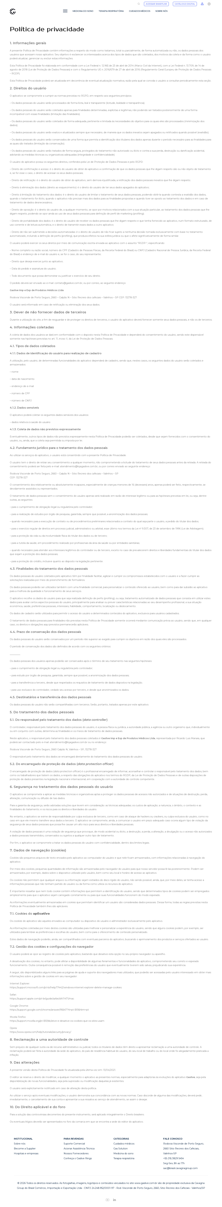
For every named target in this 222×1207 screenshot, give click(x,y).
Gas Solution (120, 1148)
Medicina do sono (123, 1153)
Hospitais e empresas (26, 1153)
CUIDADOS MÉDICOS (139, 11)
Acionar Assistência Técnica (79, 1148)
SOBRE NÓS (161, 11)
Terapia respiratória (123, 1158)
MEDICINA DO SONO (83, 11)
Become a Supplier (25, 1148)
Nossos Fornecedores (76, 1153)
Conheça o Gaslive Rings (78, 1158)
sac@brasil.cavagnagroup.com (180, 1168)
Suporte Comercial (74, 1143)
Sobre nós (19, 1143)
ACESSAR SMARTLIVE (156, 4)
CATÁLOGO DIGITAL (185, 4)
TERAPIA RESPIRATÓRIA (111, 11)
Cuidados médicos (123, 1143)
